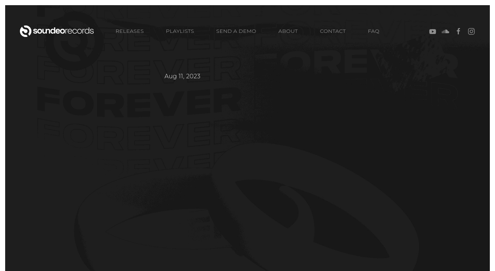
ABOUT (288, 31)
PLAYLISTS (180, 31)
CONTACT (333, 31)
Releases (129, 31)
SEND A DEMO (236, 31)
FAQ (374, 31)
